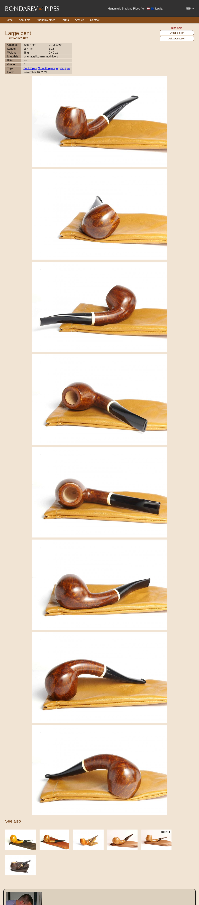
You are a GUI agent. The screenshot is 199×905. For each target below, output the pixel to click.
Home (9, 20)
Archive (79, 20)
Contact (94, 20)
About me (24, 20)
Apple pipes (63, 68)
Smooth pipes (46, 68)
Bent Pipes (30, 68)
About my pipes (46, 20)
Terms (65, 20)
